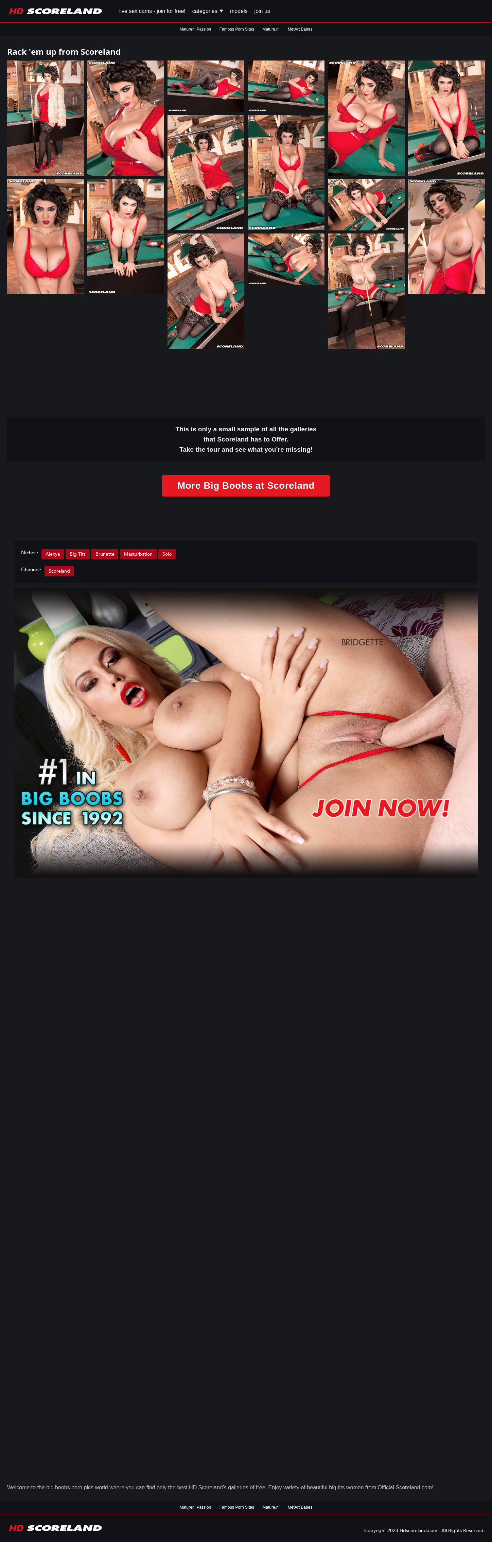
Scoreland (59, 571)
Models (239, 11)
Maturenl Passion (195, 29)
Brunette (105, 554)
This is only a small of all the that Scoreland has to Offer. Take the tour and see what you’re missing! (246, 439)
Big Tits (78, 554)
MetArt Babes (300, 29)
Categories (207, 11)
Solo (167, 554)
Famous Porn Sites (236, 29)
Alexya (53, 554)
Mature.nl (270, 29)
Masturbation (138, 554)
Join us (262, 11)
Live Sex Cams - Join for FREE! (152, 11)
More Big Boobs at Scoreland (245, 486)
